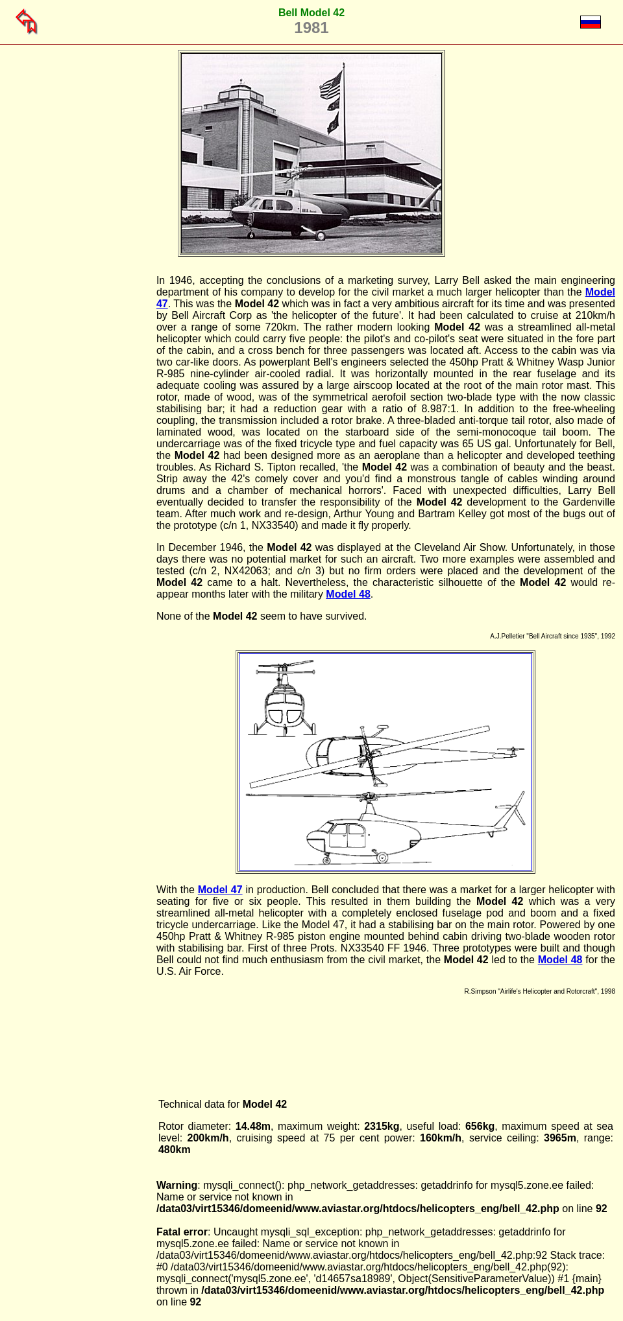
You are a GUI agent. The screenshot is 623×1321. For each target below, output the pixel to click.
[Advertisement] (90, 469)
